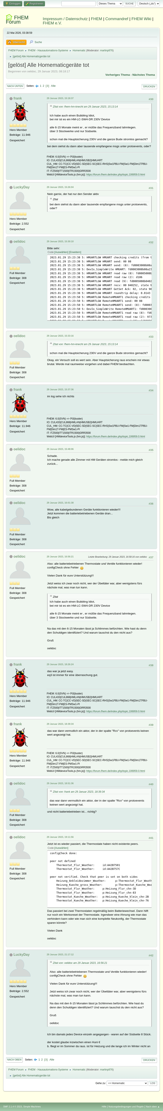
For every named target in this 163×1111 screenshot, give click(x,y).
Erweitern (75, 252)
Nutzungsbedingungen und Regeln (126, 1106)
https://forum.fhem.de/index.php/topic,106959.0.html (115, 174)
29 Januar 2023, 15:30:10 (60, 241)
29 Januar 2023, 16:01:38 (60, 502)
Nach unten (15, 86)
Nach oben (14, 1059)
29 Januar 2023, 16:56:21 (60, 556)
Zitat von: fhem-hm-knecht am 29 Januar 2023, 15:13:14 (85, 106)
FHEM (96, 19)
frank (18, 98)
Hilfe (104, 1106)
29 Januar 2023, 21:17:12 (60, 954)
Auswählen (61, 252)
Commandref (116, 19)
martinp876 (106, 50)
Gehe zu (100, 1083)
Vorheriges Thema (117, 74)
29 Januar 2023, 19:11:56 (60, 837)
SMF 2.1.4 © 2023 (12, 1106)
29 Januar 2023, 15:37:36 (60, 389)
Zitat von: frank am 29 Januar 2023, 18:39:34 (79, 791)
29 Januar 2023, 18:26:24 (60, 664)
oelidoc (19, 241)
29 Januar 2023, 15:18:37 (60, 98)
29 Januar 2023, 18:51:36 (60, 783)
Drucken (149, 86)
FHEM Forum (17, 20)
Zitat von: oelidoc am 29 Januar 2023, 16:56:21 (80, 962)
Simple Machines (32, 1106)
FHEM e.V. (52, 23)
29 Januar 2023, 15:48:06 (60, 449)
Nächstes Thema (143, 74)
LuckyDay (22, 187)
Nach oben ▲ (153, 1106)
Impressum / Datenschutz (65, 19)
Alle (53, 85)
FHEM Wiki (141, 19)
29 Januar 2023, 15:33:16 (60, 335)
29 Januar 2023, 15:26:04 (60, 187)
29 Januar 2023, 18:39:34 (60, 724)
